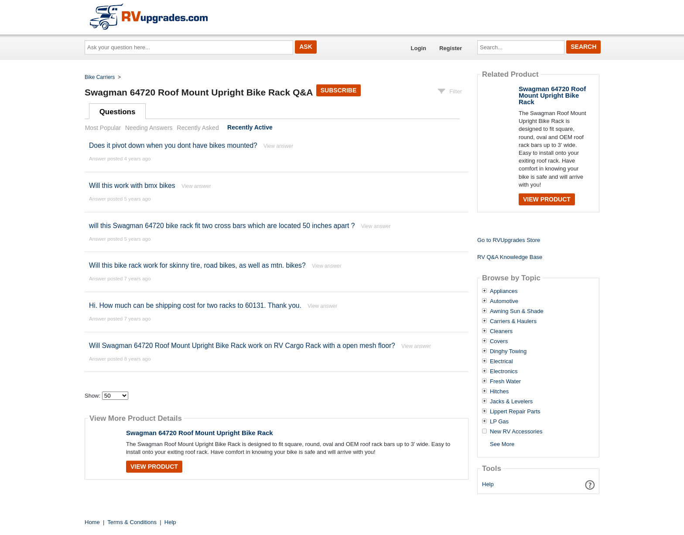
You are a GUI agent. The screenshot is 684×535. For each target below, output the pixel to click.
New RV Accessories (516, 432)
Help (488, 484)
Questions (117, 112)
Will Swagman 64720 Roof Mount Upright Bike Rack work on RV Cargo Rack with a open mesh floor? (242, 345)
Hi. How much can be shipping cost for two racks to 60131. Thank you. (195, 305)
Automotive (504, 301)
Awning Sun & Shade (517, 311)
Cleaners (501, 331)
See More (502, 444)
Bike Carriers (100, 77)
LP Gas (499, 422)
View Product (154, 466)
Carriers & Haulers (513, 321)
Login (418, 48)
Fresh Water (505, 381)
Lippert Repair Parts (515, 412)
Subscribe (338, 90)
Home (92, 522)
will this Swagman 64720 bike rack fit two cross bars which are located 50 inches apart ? (222, 225)
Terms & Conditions (132, 522)
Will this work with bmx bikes (132, 185)
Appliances (504, 291)
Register (450, 48)
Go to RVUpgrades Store (508, 240)
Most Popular (103, 127)
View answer (278, 146)
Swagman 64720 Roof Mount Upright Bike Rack (199, 432)
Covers (499, 341)
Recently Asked (198, 127)
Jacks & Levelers (511, 402)
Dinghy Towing (508, 351)
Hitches (499, 391)
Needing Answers (149, 127)
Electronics (504, 371)
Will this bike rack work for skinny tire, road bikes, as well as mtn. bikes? (197, 265)
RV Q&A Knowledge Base (509, 257)
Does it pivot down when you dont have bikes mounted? (173, 145)
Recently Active (250, 127)
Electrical (501, 361)
